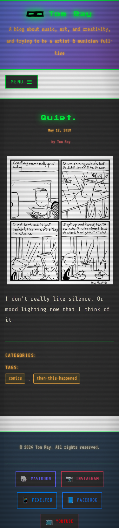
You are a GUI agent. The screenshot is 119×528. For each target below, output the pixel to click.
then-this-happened (57, 378)
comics (15, 378)
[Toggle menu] (21, 82)
